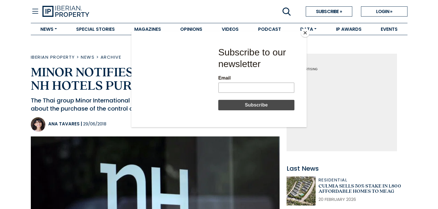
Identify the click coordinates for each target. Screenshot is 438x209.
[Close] (305, 32)
